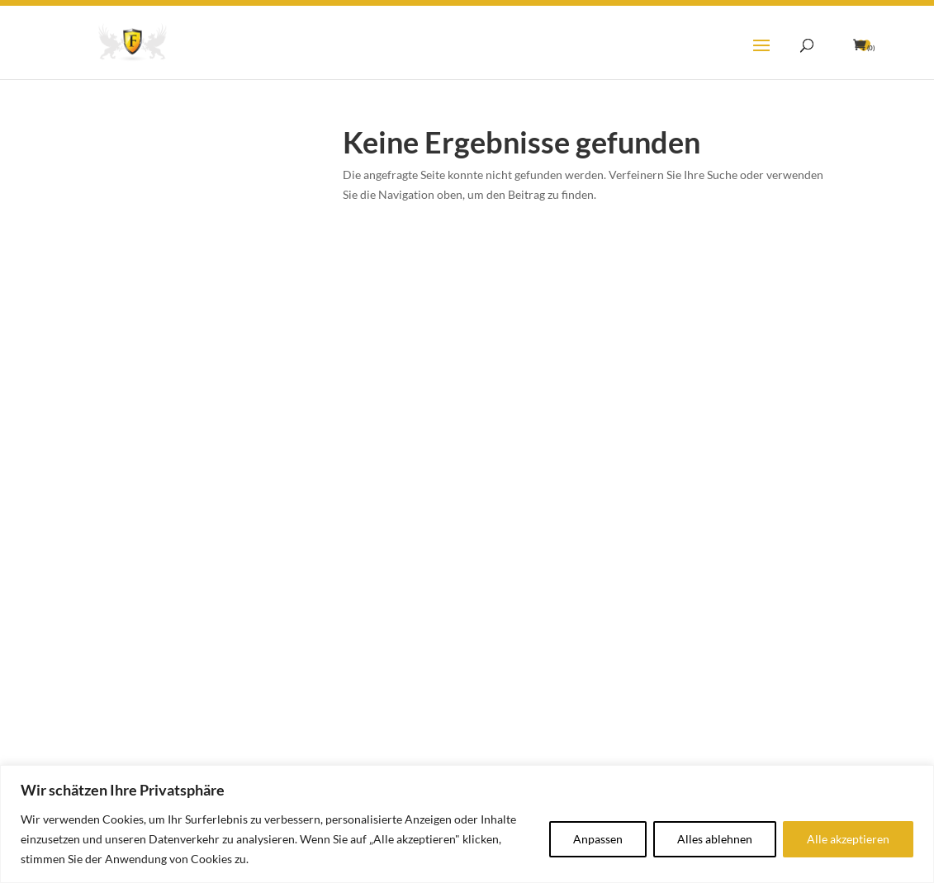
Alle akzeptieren (848, 839)
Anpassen (598, 839)
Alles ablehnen (714, 839)
